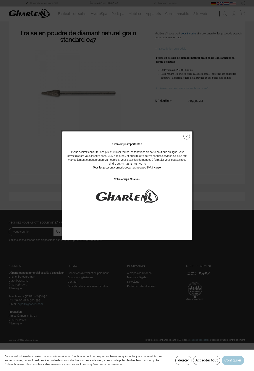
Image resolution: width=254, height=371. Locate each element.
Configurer (232, 360)
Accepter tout (207, 360)
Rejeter (183, 360)
